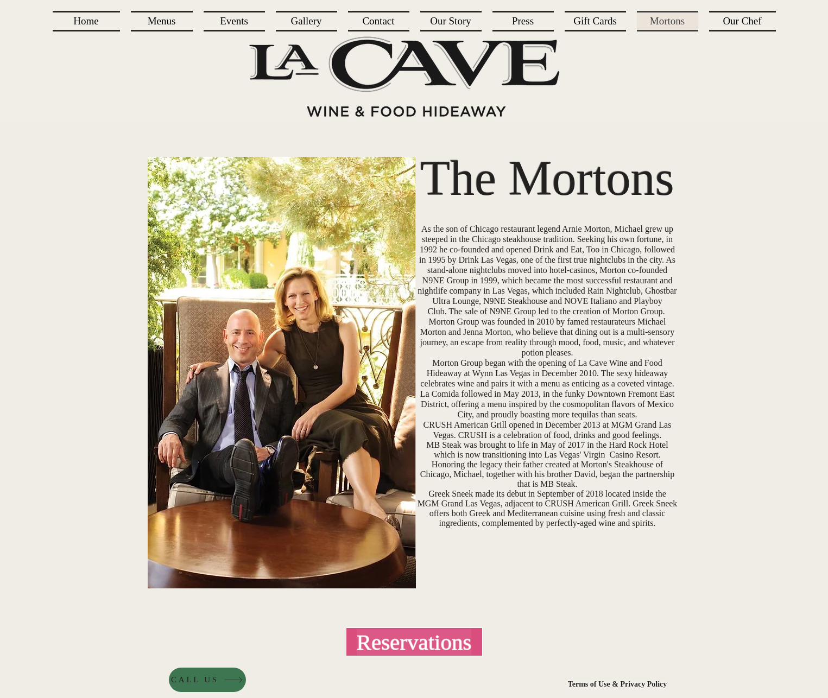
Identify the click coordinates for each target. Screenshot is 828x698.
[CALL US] (207, 680)
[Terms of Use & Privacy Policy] (617, 684)
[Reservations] (414, 641)
